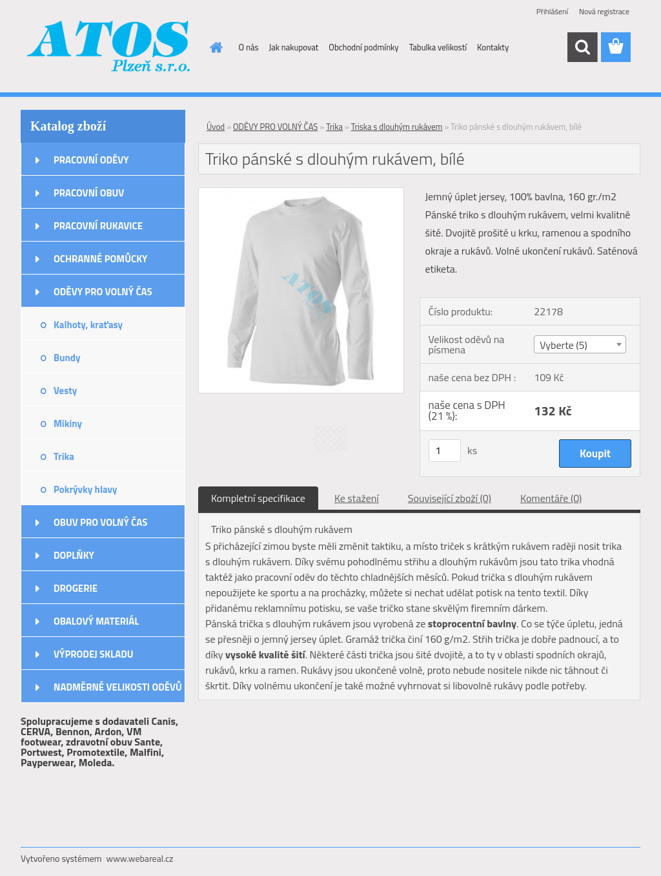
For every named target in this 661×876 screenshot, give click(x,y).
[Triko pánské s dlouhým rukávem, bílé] (301, 193)
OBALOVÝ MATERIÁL (96, 621)
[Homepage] (214, 47)
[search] (582, 47)
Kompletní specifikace (258, 498)
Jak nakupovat (294, 47)
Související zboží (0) (449, 498)
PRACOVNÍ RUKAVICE (98, 225)
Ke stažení (356, 498)
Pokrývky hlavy (85, 489)
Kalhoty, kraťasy (88, 324)
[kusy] (445, 450)
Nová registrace (604, 11)
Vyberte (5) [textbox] (563, 345)
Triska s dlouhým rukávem (397, 126)
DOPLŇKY (74, 555)
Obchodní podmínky (363, 47)
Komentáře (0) (551, 498)
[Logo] (109, 48)
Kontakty (493, 47)
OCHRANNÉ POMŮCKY (100, 258)
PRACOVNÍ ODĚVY (91, 159)
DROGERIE (75, 588)
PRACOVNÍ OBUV (89, 192)
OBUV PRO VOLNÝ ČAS (100, 522)
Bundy (67, 357)
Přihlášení (552, 11)
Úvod (216, 126)
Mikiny (68, 423)
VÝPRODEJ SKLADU (94, 654)
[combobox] (580, 344)
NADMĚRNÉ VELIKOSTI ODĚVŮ (118, 687)
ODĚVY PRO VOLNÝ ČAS (103, 291)
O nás (249, 47)
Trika (64, 456)
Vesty (65, 390)
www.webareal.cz (140, 858)
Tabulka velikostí (438, 47)
